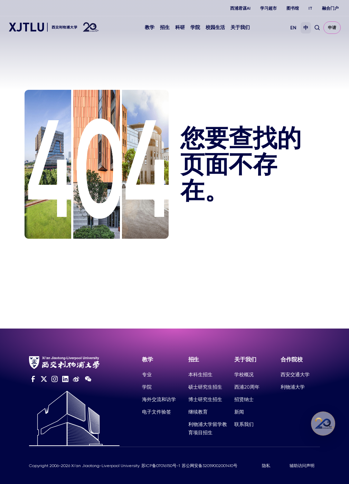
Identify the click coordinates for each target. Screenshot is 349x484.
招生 (165, 27)
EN (293, 28)
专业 (147, 374)
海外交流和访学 (159, 399)
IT (310, 8)
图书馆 (292, 8)
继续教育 (198, 412)
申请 (332, 27)
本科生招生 (200, 374)
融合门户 (330, 8)
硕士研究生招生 (205, 387)
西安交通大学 (295, 374)
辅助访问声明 (302, 465)
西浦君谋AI (240, 8)
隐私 (266, 465)
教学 (149, 27)
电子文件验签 (156, 412)
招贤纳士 (244, 399)
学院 (195, 27)
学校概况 (244, 374)
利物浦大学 (293, 387)
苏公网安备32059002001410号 (209, 465)
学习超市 (268, 8)
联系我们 (244, 424)
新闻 (239, 412)
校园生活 (215, 27)
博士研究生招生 (205, 399)
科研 (180, 27)
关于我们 (240, 27)
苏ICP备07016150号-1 (160, 465)
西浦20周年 (247, 387)
